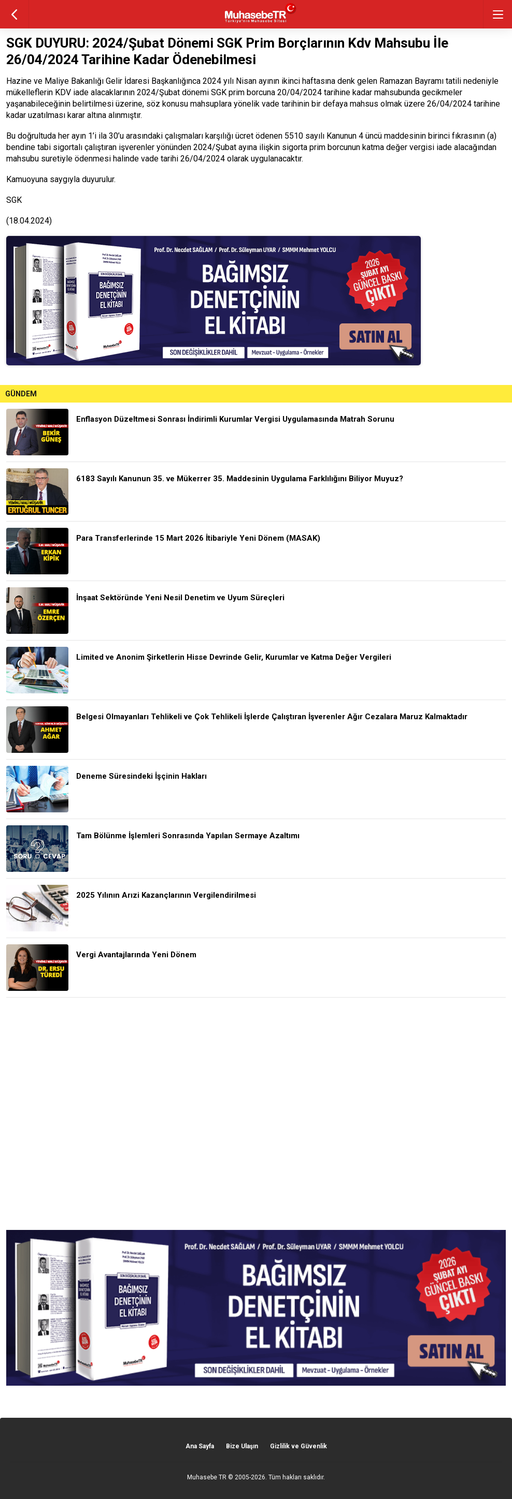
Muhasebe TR (206, 1477)
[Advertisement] (256, 1114)
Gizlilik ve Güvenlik (298, 1446)
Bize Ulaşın (242, 1446)
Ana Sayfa (200, 1446)
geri (14, 14)
